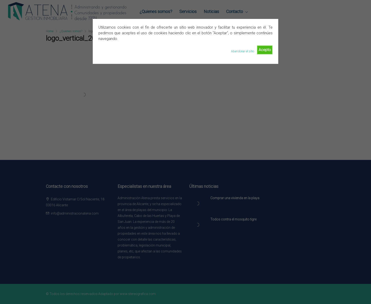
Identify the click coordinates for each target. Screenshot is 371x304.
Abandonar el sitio (242, 51)
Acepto (265, 50)
